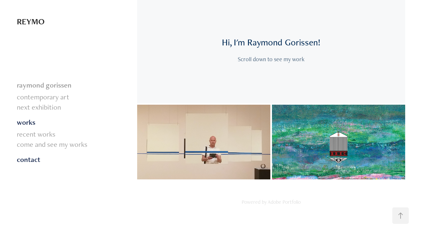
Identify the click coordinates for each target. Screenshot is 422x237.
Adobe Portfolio (284, 201)
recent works (36, 134)
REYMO (31, 21)
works (26, 122)
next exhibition (39, 107)
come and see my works (52, 144)
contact (28, 159)
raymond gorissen (44, 85)
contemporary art (43, 96)
